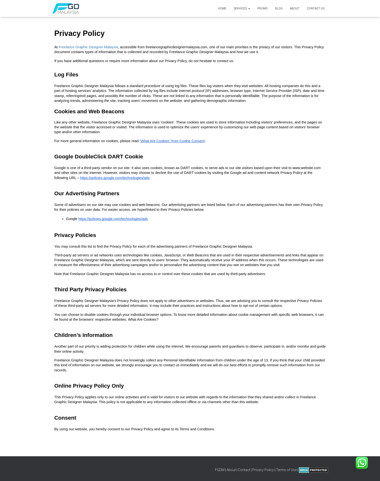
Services (242, 8)
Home (222, 8)
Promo (262, 8)
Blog (279, 8)
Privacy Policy (263, 470)
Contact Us (316, 8)
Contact (244, 470)
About (295, 8)
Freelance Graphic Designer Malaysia (88, 47)
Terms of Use (286, 470)
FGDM (219, 470)
